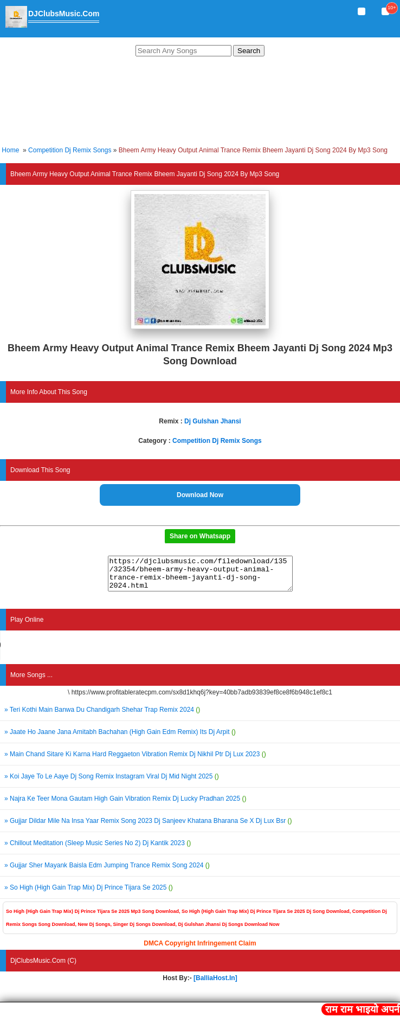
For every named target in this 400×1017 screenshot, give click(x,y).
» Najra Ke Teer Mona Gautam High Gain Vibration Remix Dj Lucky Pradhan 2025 (125, 805)
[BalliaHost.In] (214, 984)
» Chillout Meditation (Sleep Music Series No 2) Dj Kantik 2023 (97, 849)
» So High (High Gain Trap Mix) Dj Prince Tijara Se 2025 (88, 894)
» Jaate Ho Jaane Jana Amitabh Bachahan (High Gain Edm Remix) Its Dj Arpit (120, 738)
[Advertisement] (200, 102)
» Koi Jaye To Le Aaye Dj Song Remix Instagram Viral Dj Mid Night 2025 (111, 783)
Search (248, 51)
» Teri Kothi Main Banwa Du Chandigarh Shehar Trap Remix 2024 (102, 716)
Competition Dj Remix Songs (69, 150)
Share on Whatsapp (200, 536)
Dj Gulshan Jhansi (212, 421)
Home (10, 150)
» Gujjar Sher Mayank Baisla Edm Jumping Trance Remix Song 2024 (107, 872)
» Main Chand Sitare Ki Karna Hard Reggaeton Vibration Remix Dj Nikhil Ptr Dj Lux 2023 (135, 760)
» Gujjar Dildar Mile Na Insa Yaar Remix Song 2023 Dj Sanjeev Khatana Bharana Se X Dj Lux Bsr (148, 827)
